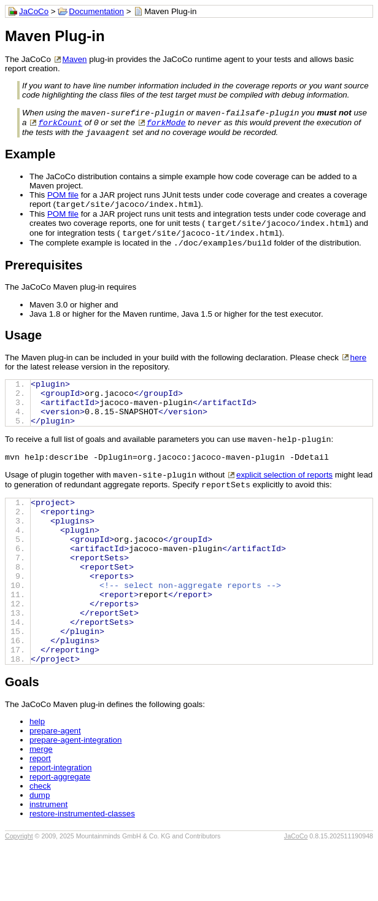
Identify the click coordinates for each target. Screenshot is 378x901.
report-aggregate (59, 833)
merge (41, 805)
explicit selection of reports (284, 496)
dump (39, 851)
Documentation (96, 11)
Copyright (19, 892)
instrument (48, 860)
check (40, 842)
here (358, 366)
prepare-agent (55, 787)
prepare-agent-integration (75, 796)
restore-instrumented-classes (82, 870)
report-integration (60, 824)
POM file (63, 198)
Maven (75, 59)
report (40, 814)
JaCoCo (33, 11)
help (37, 778)
